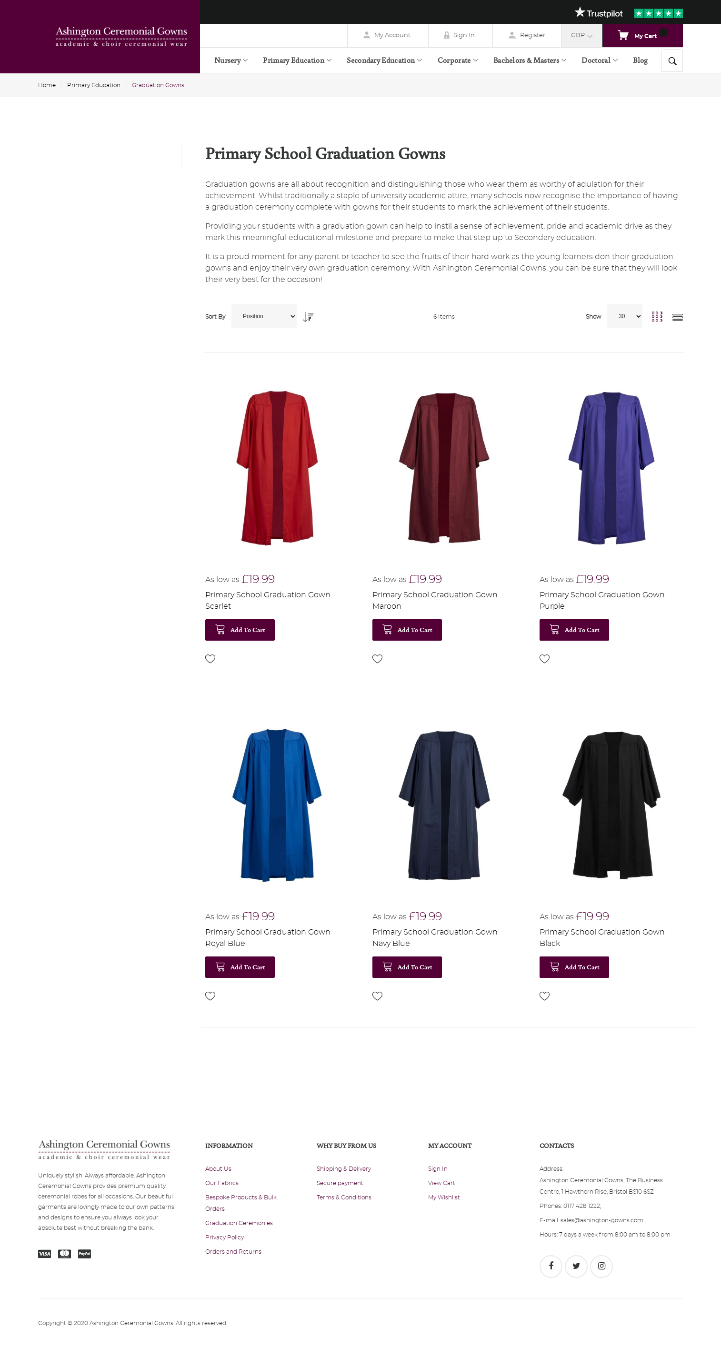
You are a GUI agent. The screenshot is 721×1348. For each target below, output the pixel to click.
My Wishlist (444, 1197)
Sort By (215, 317)
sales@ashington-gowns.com (602, 1220)
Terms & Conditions (344, 1197)
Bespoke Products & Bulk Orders (241, 1203)
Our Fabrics (222, 1183)
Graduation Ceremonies (239, 1223)
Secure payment (340, 1183)
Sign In (464, 35)
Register (532, 35)
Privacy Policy (224, 1237)
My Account (392, 35)
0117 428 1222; (582, 1206)
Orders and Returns (233, 1252)
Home (47, 85)
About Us (218, 1169)
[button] (210, 659)
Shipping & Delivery (344, 1169)
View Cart (441, 1183)
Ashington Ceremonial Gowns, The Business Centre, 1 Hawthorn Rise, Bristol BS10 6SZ (601, 1186)
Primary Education (93, 85)
